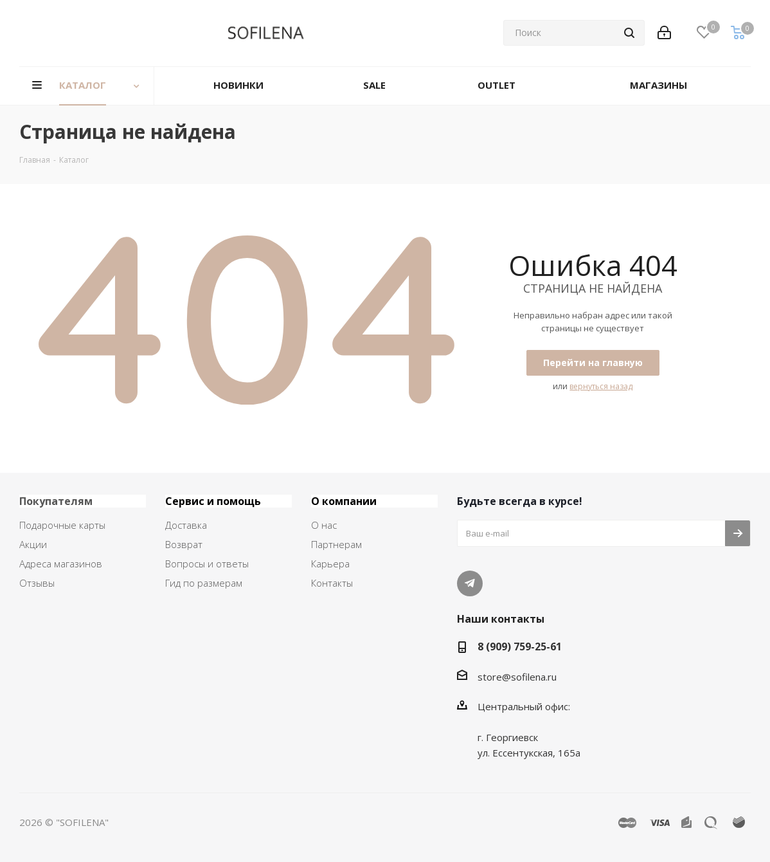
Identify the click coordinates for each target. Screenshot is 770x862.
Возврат (183, 544)
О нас (324, 524)
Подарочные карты (62, 524)
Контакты (332, 582)
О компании (344, 501)
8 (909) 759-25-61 (520, 646)
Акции (33, 544)
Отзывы (37, 582)
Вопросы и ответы (207, 563)
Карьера (330, 563)
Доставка (186, 524)
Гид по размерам (203, 582)
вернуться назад (600, 386)
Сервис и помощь (213, 501)
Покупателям (56, 501)
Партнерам (336, 544)
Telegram (470, 583)
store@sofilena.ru (517, 676)
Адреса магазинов (60, 563)
